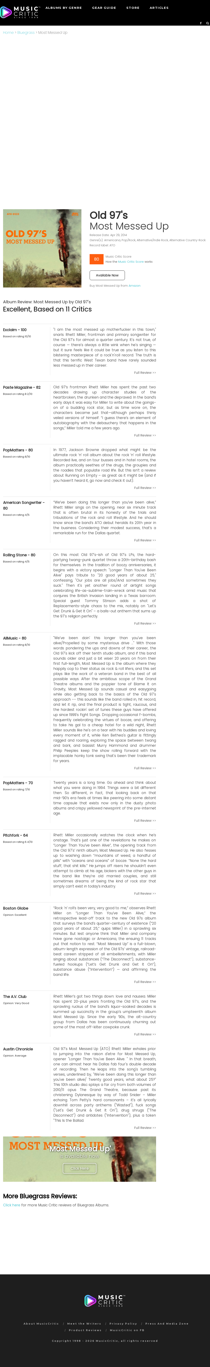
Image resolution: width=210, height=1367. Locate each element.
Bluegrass (26, 32)
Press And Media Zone (167, 1323)
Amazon (134, 286)
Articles (159, 8)
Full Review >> (145, 372)
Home (8, 32)
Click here (11, 1205)
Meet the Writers (84, 1323)
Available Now (107, 275)
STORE (132, 8)
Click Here (80, 1168)
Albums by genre (64, 8)
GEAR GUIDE (104, 8)
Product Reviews (85, 1330)
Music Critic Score (131, 262)
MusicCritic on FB (127, 1330)
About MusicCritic (41, 1323)
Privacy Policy (123, 1323)
